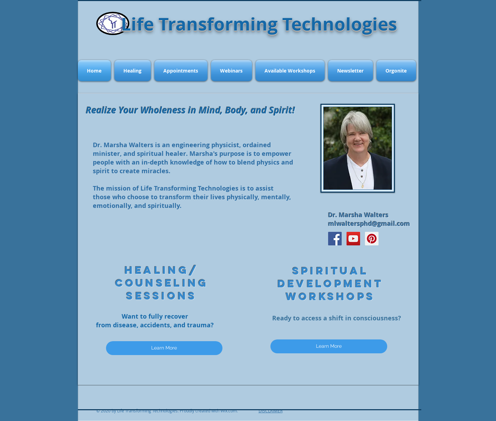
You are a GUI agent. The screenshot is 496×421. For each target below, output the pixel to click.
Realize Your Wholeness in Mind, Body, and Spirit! (190, 110)
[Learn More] (164, 348)
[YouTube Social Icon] (353, 238)
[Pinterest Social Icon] (372, 238)
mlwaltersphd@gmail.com (369, 223)
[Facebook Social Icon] (335, 238)
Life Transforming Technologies (259, 23)
